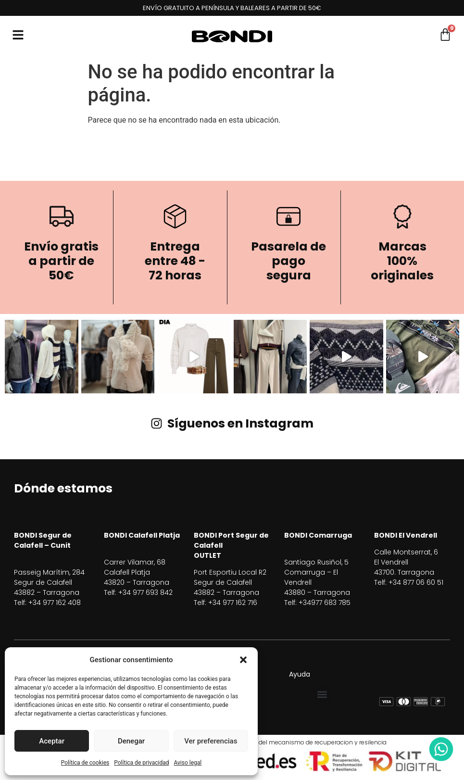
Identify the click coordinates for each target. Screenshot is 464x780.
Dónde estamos (63, 488)
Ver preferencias (210, 741)
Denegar (131, 741)
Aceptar (51, 741)
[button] (243, 660)
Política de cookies (85, 762)
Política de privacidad (141, 762)
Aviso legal (187, 762)
